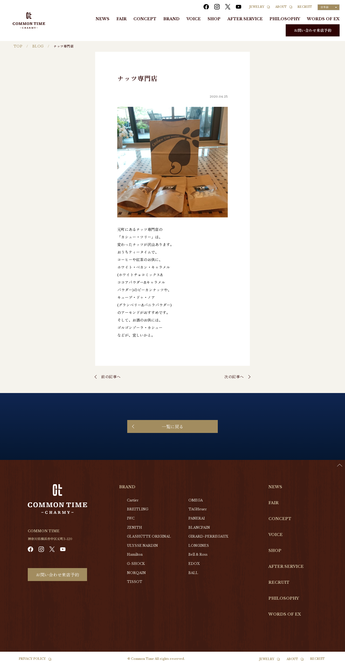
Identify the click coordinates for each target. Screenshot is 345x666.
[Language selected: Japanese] (329, 7)
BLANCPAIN (199, 527)
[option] (331, 662)
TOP (17, 46)
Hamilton (135, 554)
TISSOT (134, 582)
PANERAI (196, 518)
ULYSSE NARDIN (142, 546)
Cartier (133, 500)
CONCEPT (144, 18)
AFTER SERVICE (245, 18)
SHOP (214, 18)
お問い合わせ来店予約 (313, 30)
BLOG (38, 46)
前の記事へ (111, 376)
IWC (130, 518)
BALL (193, 573)
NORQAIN (136, 573)
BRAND (171, 18)
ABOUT (281, 7)
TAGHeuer (197, 509)
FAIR (121, 18)
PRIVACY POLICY (32, 659)
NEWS (102, 18)
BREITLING (137, 509)
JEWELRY (256, 7)
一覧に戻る (172, 426)
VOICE (194, 18)
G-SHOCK (136, 564)
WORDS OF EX (323, 18)
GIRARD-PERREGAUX (208, 536)
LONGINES (198, 546)
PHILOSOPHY (285, 18)
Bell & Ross (198, 554)
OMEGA (195, 500)
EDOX (194, 564)
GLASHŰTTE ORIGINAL (149, 536)
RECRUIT (305, 7)
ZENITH (134, 527)
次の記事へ (234, 376)
